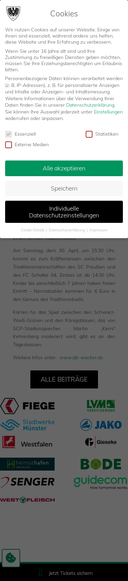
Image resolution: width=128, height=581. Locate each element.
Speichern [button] (64, 188)
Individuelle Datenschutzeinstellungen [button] (64, 211)
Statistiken (102, 134)
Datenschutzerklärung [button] (67, 230)
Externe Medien (27, 144)
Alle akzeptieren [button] (64, 168)
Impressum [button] (98, 230)
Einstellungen (108, 112)
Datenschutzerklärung (90, 105)
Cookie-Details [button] (33, 230)
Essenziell (20, 134)
